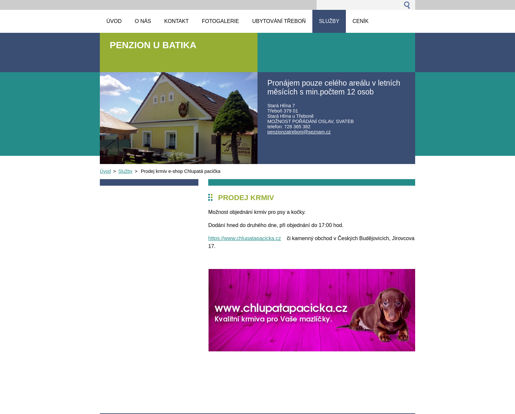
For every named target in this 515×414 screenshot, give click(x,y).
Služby (125, 171)
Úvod (105, 171)
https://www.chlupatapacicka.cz (244, 238)
